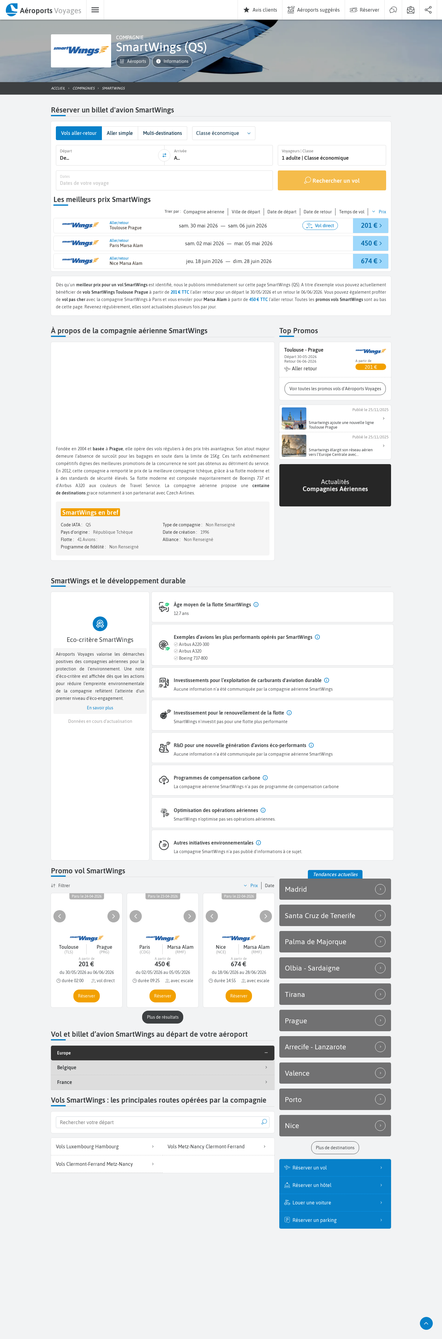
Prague (335, 1014)
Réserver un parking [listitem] (339, 1208)
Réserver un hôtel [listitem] (339, 1173)
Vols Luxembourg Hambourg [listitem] (107, 1146)
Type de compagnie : (183, 524)
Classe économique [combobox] (217, 133)
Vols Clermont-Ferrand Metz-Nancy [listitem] (107, 1163)
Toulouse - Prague (304, 349)
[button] (133, 61)
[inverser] (164, 155)
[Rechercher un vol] (332, 180)
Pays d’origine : (76, 531)
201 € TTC (180, 291)
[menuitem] (43, 10)
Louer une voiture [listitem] (339, 1191)
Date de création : (180, 531)
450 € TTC (258, 298)
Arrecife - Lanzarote (335, 1039)
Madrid (335, 888)
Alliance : (172, 538)
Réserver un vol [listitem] (339, 1156)
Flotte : (68, 538)
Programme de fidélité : (84, 546)
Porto (335, 1089)
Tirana (335, 988)
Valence (335, 1064)
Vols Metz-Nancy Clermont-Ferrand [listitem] (218, 1146)
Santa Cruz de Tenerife (335, 913)
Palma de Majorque (335, 938)
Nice (335, 1114)
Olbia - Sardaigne (335, 963)
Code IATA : (72, 524)
